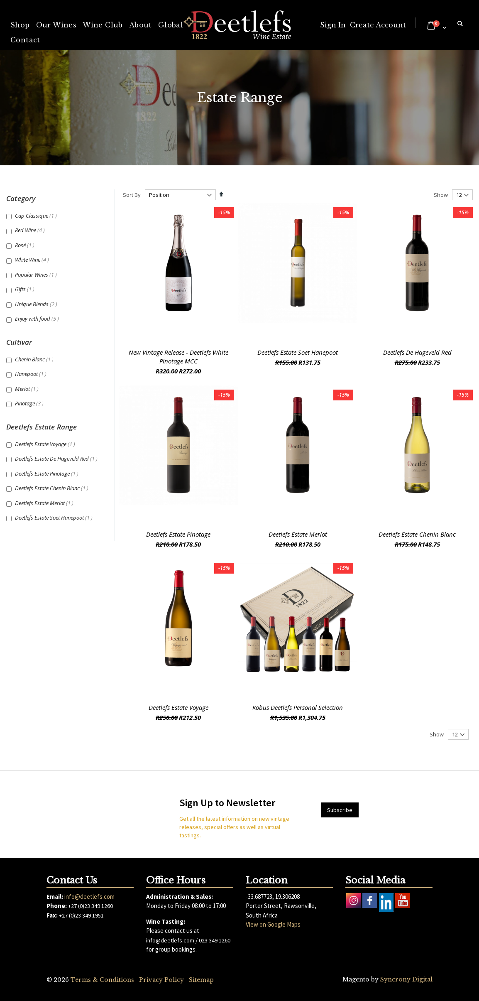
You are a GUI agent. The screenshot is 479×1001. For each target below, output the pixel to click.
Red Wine (31, 230)
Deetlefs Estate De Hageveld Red (57, 458)
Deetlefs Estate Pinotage (178, 534)
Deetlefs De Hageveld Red (417, 352)
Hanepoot (32, 374)
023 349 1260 (214, 940)
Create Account (378, 25)
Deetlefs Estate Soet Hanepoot (297, 352)
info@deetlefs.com (89, 896)
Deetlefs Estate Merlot (298, 534)
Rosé (26, 245)
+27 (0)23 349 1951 (81, 915)
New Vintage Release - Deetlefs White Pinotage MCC (178, 356)
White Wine (33, 259)
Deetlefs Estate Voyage (178, 707)
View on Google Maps (273, 924)
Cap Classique (37, 215)
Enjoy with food (38, 318)
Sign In (333, 25)
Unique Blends (37, 304)
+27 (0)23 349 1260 (90, 906)
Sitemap (201, 980)
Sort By (132, 195)
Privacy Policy (161, 980)
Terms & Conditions (102, 980)
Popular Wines (37, 274)
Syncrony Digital (406, 979)
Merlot (28, 389)
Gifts (26, 289)
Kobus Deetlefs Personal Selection (297, 707)
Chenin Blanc (35, 359)
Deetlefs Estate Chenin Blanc (417, 534)
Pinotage (30, 403)
